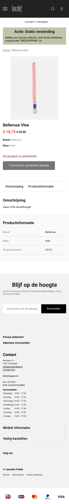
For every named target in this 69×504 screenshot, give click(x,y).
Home (6, 50)
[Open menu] (5, 8)
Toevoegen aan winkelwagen (29, 165)
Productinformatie (40, 186)
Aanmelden (53, 308)
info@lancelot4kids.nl (13, 366)
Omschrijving (14, 186)
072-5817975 (9, 370)
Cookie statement (35, 474)
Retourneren (18, 474)
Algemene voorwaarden (16, 342)
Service (6, 474)
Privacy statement (13, 337)
